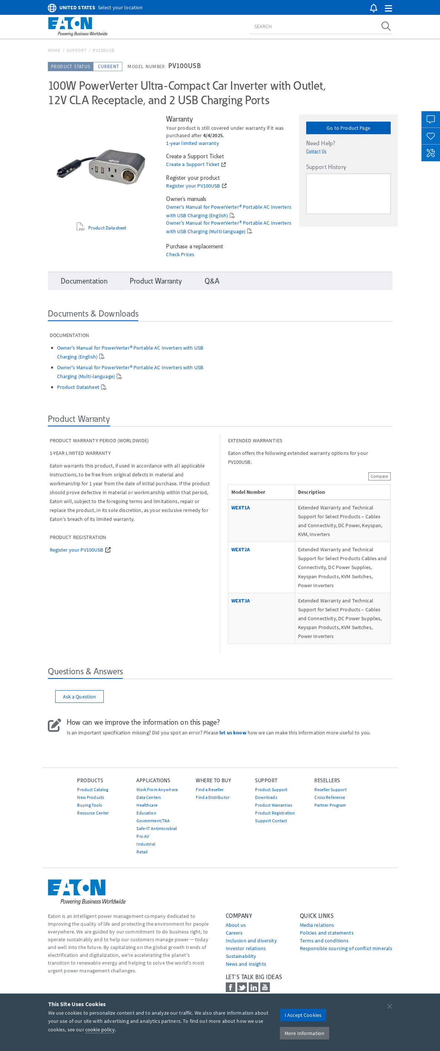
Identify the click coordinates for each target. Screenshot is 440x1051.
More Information (304, 1033)
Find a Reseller (210, 789)
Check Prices (180, 254)
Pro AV (142, 836)
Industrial (145, 844)
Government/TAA (153, 820)
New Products (90, 797)
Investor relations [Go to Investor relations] (246, 948)
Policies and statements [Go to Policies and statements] (327, 932)
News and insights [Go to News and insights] (246, 964)
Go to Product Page (348, 128)
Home (54, 50)
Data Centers (148, 797)
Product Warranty (156, 281)
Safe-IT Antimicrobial (156, 828)
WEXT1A (240, 507)
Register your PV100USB (193, 186)
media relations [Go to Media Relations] (317, 925)
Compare (379, 476)
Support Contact (271, 820)
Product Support (271, 789)
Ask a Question (79, 696)
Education (146, 813)
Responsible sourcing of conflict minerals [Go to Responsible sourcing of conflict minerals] (346, 948)
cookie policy (100, 1029)
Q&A (212, 281)
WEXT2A (240, 549)
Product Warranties (273, 805)
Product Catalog (92, 789)
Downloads (266, 797)
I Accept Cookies (303, 1015)
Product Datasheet (107, 228)
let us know (233, 732)
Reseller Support (330, 789)
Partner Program (330, 805)
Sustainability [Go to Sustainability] (241, 956)
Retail (142, 852)
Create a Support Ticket (192, 164)
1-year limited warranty (192, 143)
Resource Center (93, 813)
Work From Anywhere (157, 789)
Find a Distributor (212, 797)
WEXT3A (240, 600)
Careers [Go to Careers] (234, 932)
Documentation (84, 281)
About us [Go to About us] (236, 925)
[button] (388, 8)
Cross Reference (329, 797)
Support (76, 50)
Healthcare (146, 805)
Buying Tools (89, 805)
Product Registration (275, 813)
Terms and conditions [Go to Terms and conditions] (324, 940)
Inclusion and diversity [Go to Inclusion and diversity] (251, 940)
